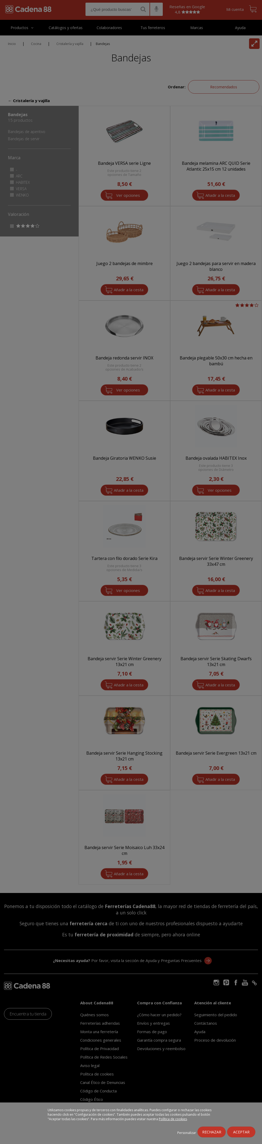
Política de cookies (173, 1119)
